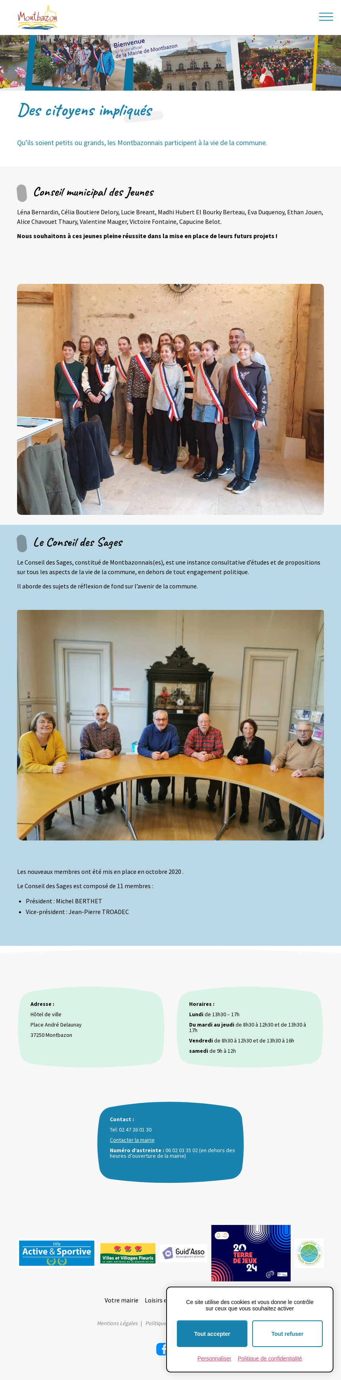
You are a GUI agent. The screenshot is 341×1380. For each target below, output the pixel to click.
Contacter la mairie (132, 1139)
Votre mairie (121, 1300)
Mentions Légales (117, 1323)
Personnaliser (214, 1358)
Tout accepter (212, 1334)
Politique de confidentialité (270, 1358)
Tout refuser (288, 1334)
